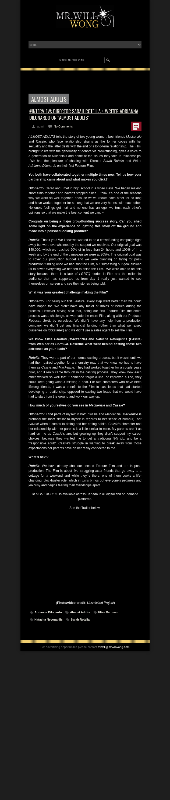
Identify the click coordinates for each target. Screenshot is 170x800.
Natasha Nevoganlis (48, 619)
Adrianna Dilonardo (48, 612)
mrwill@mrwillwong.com (114, 647)
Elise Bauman (108, 612)
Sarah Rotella (80, 619)
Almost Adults (80, 612)
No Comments (63, 126)
